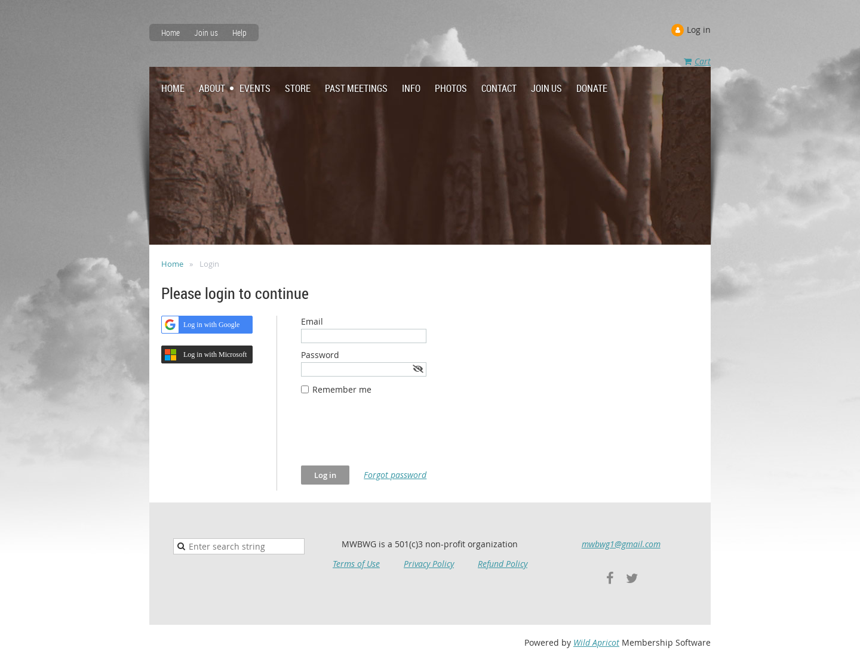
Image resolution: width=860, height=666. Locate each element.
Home (170, 32)
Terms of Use (356, 563)
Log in (699, 29)
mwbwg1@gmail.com (621, 544)
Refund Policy (502, 563)
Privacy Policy (429, 563)
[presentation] (392, 436)
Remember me (341, 389)
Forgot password (395, 474)
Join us (206, 32)
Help (239, 32)
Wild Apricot (596, 642)
